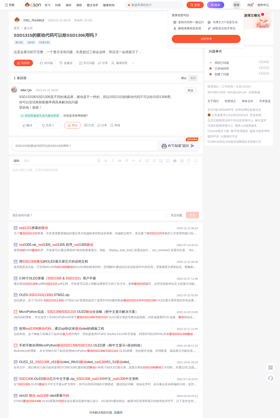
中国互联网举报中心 (220, 125)
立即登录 (206, 38)
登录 (236, 5)
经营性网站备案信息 (248, 109)
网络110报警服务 (246, 125)
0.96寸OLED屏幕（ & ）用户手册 (57, 278)
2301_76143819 (33, 20)
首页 (16, 28)
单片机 (19, 42)
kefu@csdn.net (237, 92)
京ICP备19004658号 (220, 109)
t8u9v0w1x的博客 (25, 350)
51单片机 (44, 42)
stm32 (31, 42)
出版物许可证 (229, 136)
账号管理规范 (239, 131)
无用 (48, 125)
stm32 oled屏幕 (44, 395)
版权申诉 (213, 136)
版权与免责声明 (260, 131)
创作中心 (263, 5)
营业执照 (255, 115)
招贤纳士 (230, 101)
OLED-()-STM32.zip (44, 295)
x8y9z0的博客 (22, 317)
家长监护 (260, 120)
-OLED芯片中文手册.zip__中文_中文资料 (79, 378)
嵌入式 (28, 28)
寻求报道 (265, 101)
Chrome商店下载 (218, 131)
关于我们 (213, 101)
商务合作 (247, 101)
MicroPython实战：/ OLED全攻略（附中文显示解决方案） (78, 311)
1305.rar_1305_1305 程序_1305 (56, 244)
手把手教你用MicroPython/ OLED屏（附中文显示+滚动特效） (81, 345)
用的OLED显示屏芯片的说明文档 (53, 261)
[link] (16, 28)
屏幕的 (33, 228)
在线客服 (254, 92)
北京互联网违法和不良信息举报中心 (230, 120)
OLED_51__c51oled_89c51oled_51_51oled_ (75, 362)
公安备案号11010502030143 (230, 115)
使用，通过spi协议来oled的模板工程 (61, 328)
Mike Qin (26, 90)
